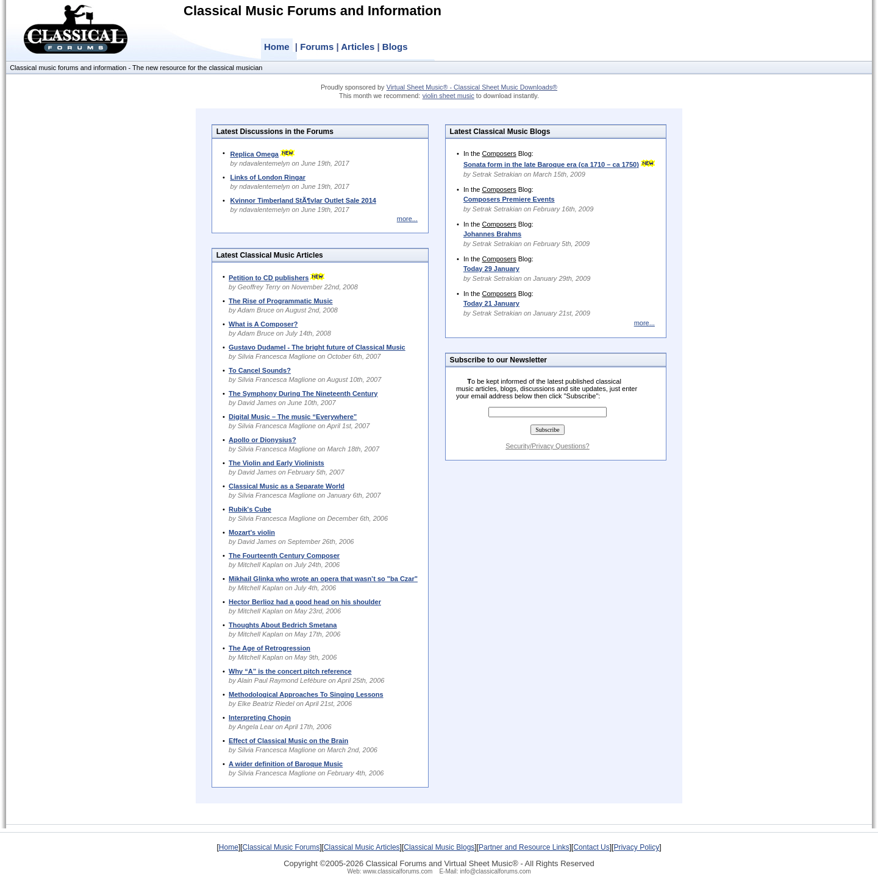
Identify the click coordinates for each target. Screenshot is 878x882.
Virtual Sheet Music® (481, 863)
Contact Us (591, 847)
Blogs (395, 46)
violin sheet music (448, 95)
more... (407, 218)
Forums (317, 46)
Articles (357, 46)
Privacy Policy (636, 847)
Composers (499, 153)
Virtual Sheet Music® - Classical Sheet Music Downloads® (472, 87)
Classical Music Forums (281, 847)
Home (277, 46)
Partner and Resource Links (524, 847)
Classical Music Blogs (439, 847)
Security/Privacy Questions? (547, 446)
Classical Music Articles (362, 847)
